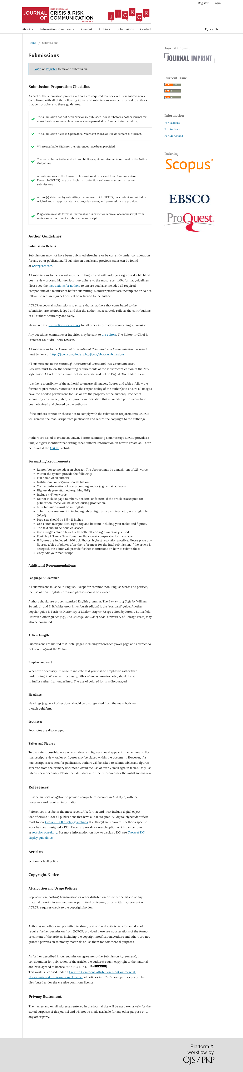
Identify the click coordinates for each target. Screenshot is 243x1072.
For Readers (172, 123)
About (26, 29)
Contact (145, 29)
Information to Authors (56, 29)
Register (203, 3)
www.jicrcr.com (42, 266)
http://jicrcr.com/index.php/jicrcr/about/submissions (87, 354)
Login (217, 3)
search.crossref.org (44, 832)
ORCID (54, 448)
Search (211, 29)
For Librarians (173, 135)
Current (86, 29)
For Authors (172, 129)
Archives (104, 29)
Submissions (125, 29)
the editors (109, 334)
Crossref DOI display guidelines (66, 822)
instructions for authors (64, 285)
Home (32, 43)
